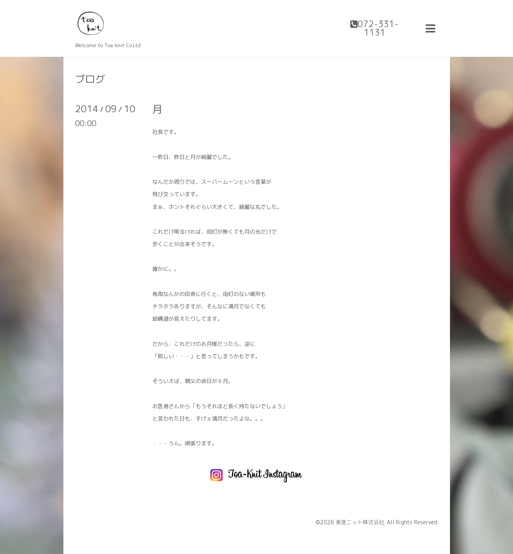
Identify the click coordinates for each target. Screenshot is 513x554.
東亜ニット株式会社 (360, 522)
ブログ (90, 79)
